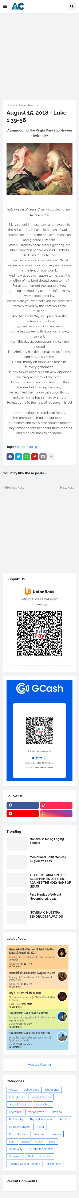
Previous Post (14, 487)
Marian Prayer (37, 1112)
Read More (26, 963)
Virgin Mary (53, 1163)
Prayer (40, 1126)
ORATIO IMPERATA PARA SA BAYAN (28, 1013)
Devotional (52, 1089)
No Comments (15, 966)
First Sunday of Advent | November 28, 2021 (46, 896)
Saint (12, 1141)
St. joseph (15, 1156)
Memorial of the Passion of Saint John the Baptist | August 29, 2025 (31, 951)
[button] (5, 6)
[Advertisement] (39, 56)
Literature (15, 1112)
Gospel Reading (29, 105)
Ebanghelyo (17, 1097)
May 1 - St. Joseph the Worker (25, 993)
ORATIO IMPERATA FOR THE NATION (29, 1033)
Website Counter (39, 1064)
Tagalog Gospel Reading (24, 1163)
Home (11, 105)
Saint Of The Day (32, 1141)
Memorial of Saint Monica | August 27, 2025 (48, 859)
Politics (64, 1119)
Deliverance (31, 1089)
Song (52, 1141)
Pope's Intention (19, 1126)
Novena (57, 1112)
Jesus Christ (43, 1104)
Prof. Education (18, 1134)
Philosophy (16, 1119)
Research (40, 1134)
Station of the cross (39, 1156)
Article (13, 1089)
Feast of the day (41, 1097)
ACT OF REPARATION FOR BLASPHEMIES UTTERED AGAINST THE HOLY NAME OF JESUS (50, 880)
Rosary (56, 1134)
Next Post (67, 487)
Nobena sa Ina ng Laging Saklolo (47, 841)
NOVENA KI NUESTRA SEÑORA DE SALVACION (46, 914)
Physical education (41, 1119)
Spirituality (16, 1149)
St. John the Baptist (41, 1149)
